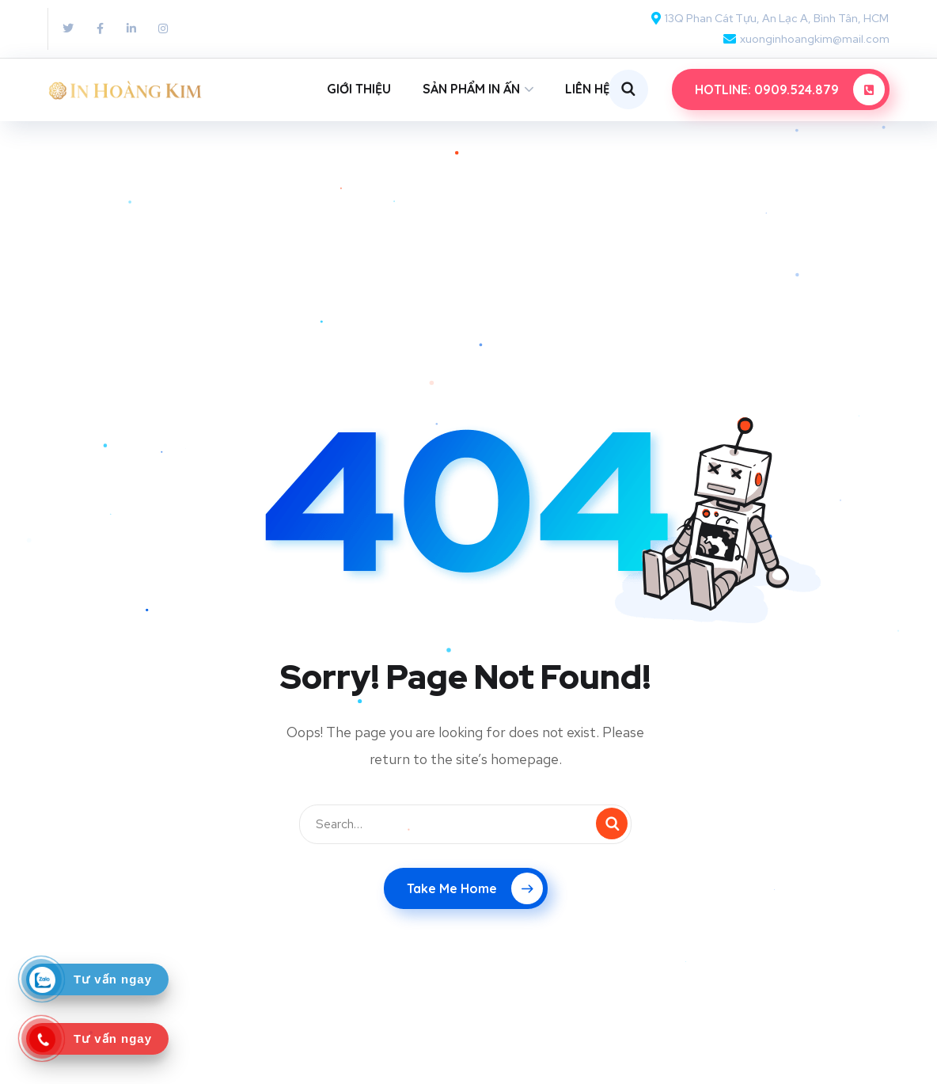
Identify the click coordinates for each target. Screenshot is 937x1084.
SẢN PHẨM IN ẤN (471, 89)
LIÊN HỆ (587, 89)
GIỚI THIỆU (359, 89)
